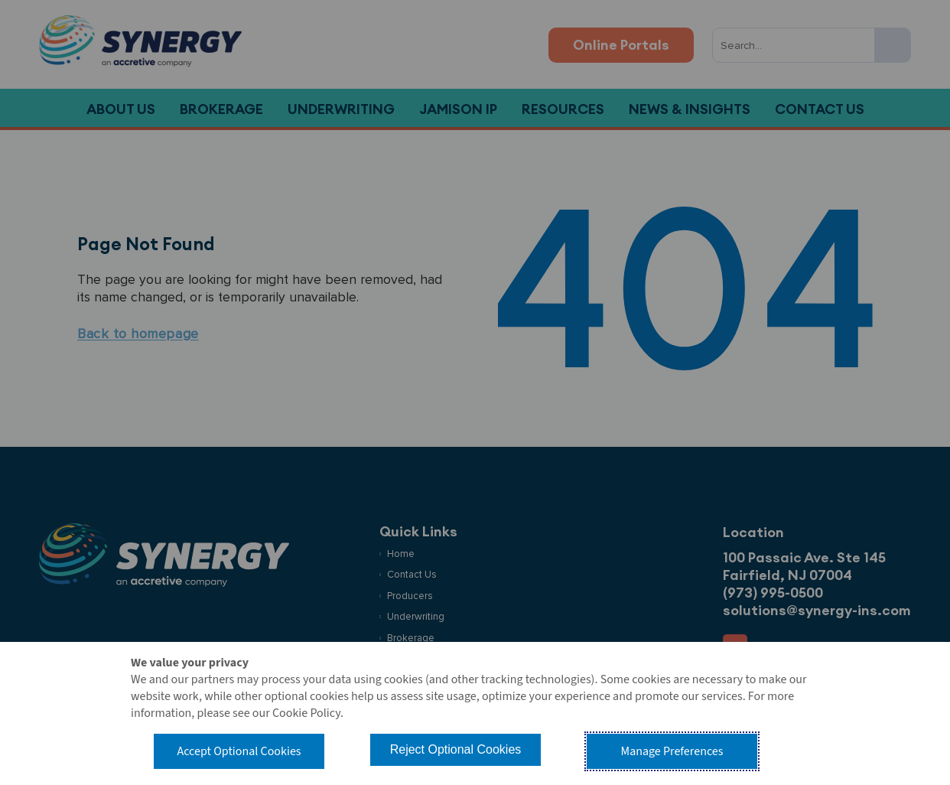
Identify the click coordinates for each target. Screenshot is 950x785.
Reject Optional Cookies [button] (456, 749)
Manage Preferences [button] (672, 751)
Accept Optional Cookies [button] (239, 751)
